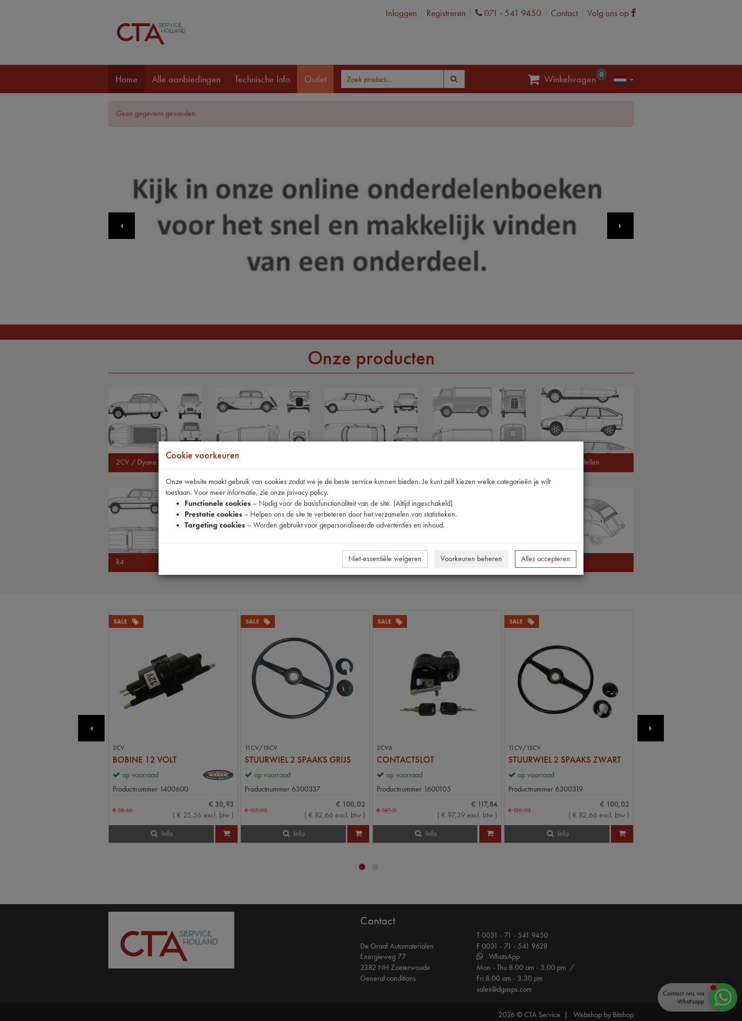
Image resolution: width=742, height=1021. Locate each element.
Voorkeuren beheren (471, 558)
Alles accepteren (545, 558)
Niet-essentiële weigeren (385, 558)
